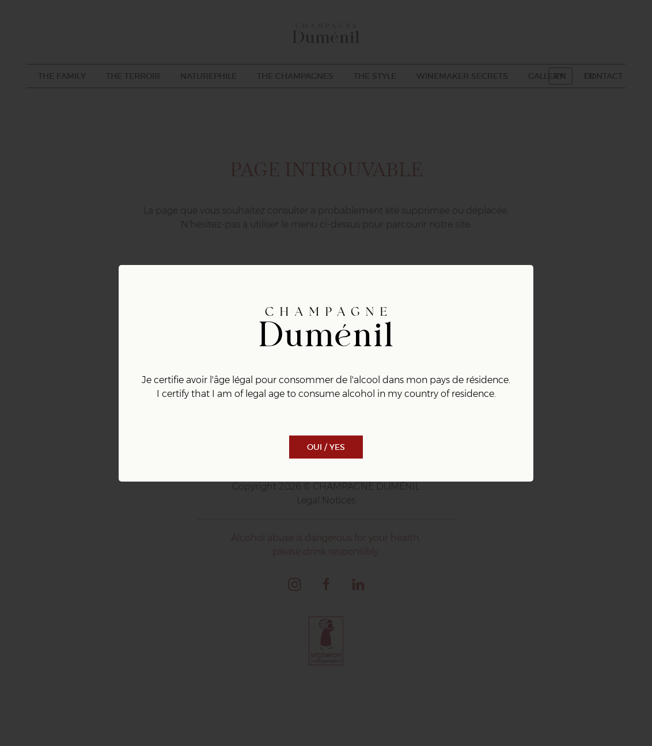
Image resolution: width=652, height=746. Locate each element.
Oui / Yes (326, 447)
